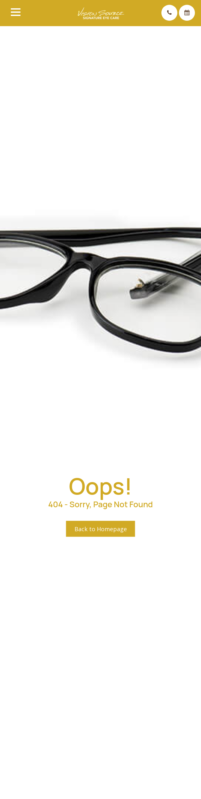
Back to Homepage (100, 528)
